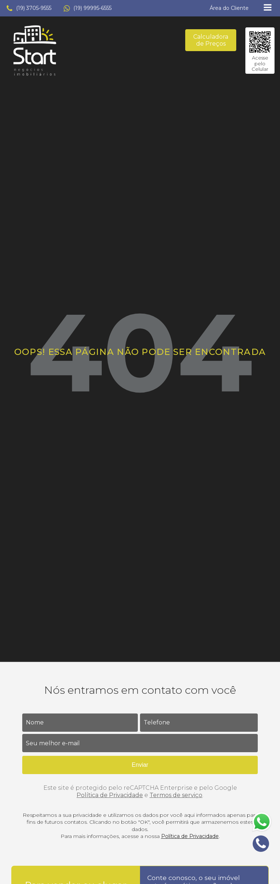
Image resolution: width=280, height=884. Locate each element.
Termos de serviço (175, 795)
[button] (28, 8)
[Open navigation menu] (268, 8)
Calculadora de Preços (210, 40)
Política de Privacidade (110, 795)
